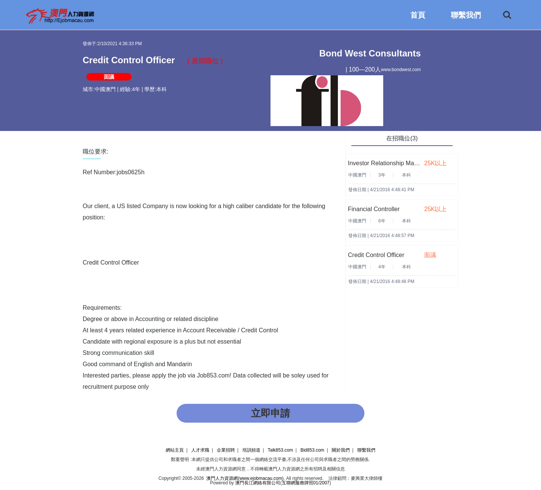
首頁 (417, 15)
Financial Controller (374, 209)
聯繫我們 (466, 15)
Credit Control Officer (376, 255)
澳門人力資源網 (221, 469)
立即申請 (270, 413)
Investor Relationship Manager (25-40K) (401, 163)
